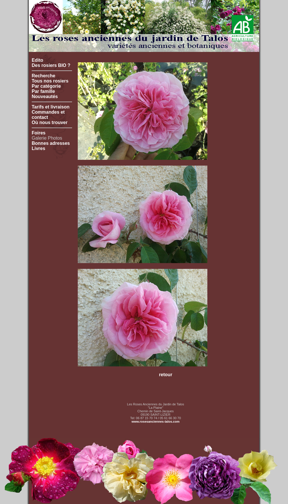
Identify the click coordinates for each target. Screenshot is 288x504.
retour (165, 374)
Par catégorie (46, 86)
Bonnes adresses (51, 143)
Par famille (43, 91)
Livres (38, 148)
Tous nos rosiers (50, 80)
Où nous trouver (49, 122)
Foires (39, 132)
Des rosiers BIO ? (51, 65)
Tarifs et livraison (50, 106)
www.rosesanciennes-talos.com (155, 421)
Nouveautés (45, 96)
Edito (37, 60)
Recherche (43, 75)
